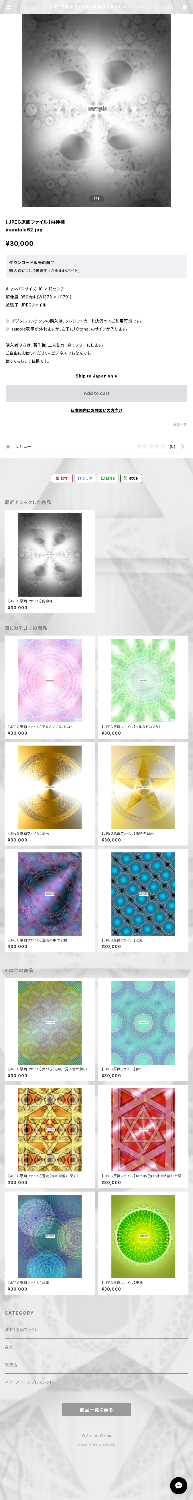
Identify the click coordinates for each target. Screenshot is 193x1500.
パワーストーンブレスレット (29, 1382)
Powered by (96, 1445)
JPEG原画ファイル (22, 1329)
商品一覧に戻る (96, 1410)
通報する (180, 424)
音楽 (9, 1347)
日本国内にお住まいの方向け (96, 410)
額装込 (11, 1364)
